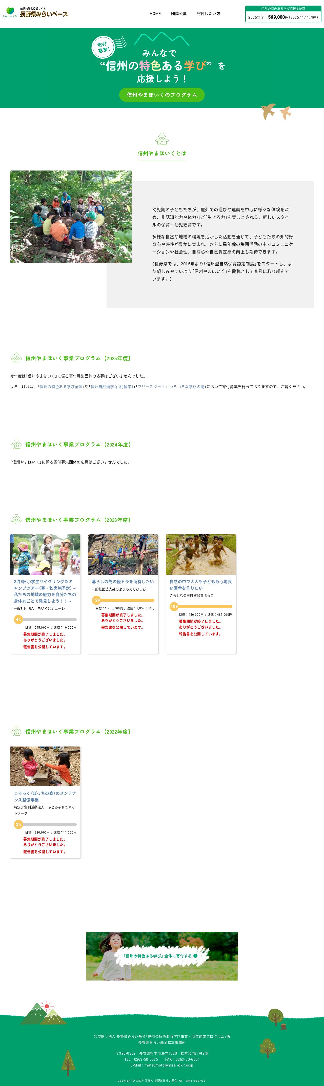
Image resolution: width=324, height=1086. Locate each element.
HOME (155, 13)
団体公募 (179, 13)
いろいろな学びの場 (187, 387)
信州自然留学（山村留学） (112, 387)
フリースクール (151, 387)
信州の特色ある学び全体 (61, 387)
